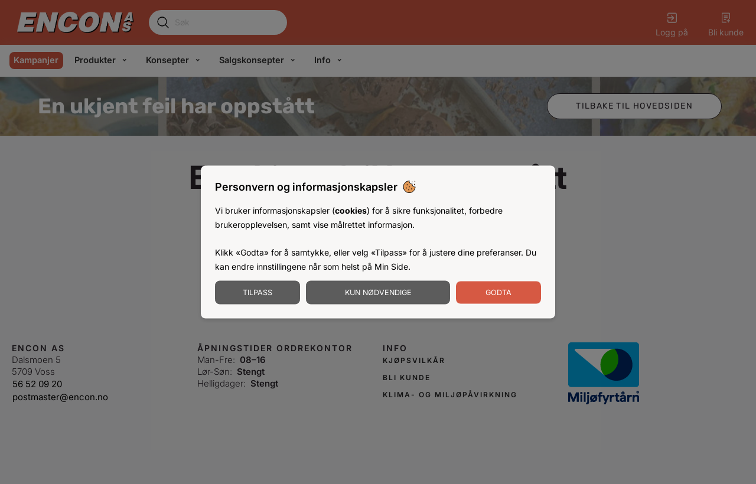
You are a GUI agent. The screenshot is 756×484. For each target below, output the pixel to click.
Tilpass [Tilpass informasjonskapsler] (257, 291)
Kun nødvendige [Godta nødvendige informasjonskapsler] (378, 291)
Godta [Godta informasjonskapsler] (498, 291)
